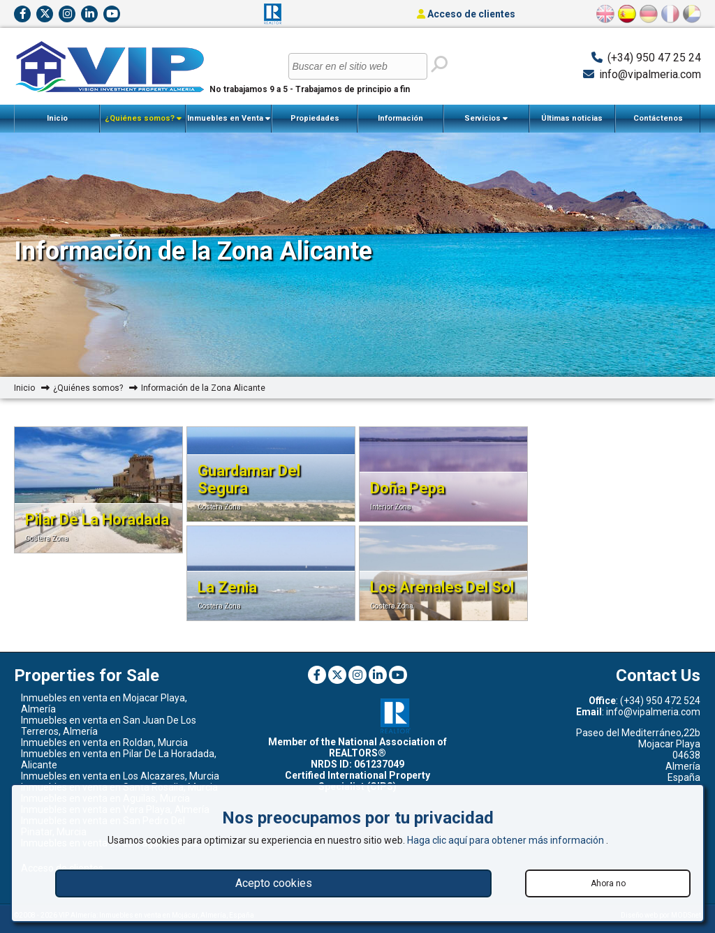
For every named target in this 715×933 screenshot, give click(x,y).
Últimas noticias (572, 118)
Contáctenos (658, 118)
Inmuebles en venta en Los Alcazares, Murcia (120, 776)
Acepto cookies (273, 883)
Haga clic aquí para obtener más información (506, 840)
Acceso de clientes (466, 14)
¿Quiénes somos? (143, 119)
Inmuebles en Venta (228, 119)
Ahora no (608, 883)
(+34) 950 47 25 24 (654, 57)
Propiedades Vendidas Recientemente (315, 123)
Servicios (486, 119)
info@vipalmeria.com (650, 74)
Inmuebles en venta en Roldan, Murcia (104, 742)
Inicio (57, 118)
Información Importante (400, 123)
